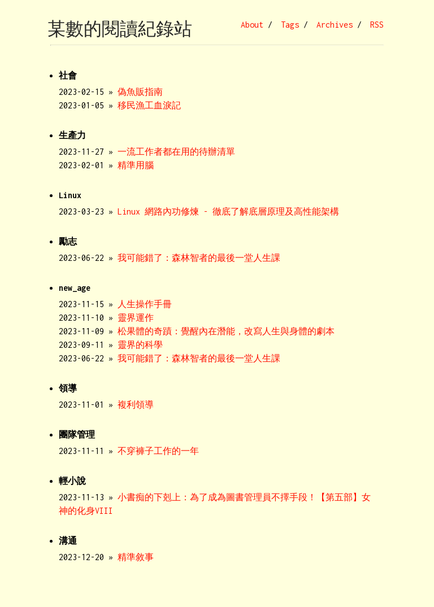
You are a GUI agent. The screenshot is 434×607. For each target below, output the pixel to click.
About (252, 24)
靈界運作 (136, 317)
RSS (377, 24)
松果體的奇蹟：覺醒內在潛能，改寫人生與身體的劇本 (226, 331)
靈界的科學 (140, 345)
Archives (334, 24)
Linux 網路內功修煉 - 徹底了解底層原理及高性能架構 (228, 211)
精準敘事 (136, 557)
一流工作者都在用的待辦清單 (176, 151)
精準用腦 (136, 165)
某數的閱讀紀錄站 (119, 29)
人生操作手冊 (145, 304)
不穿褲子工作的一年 (158, 451)
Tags (290, 24)
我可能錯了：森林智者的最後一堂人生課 (199, 258)
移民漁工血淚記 (149, 105)
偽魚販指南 (140, 92)
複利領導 (136, 404)
